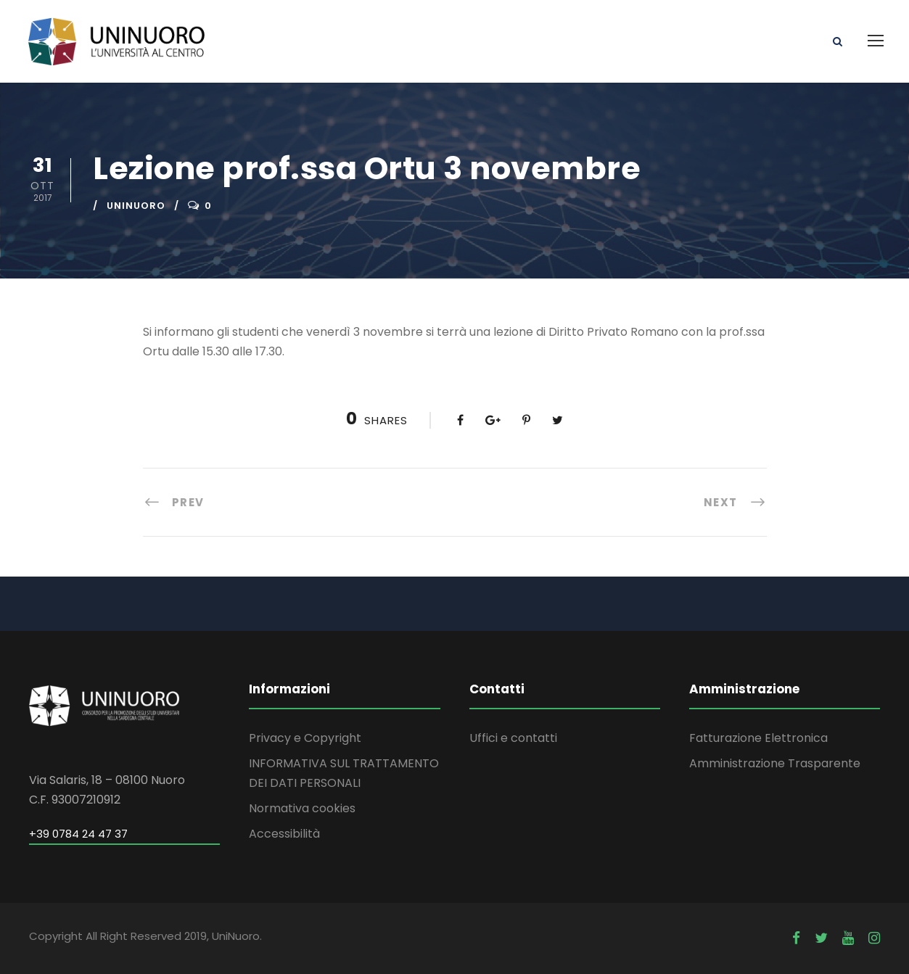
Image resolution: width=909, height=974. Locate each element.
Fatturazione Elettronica (758, 738)
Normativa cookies (302, 808)
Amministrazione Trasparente (774, 763)
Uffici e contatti (513, 738)
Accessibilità (284, 833)
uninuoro (136, 205)
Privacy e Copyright (305, 738)
